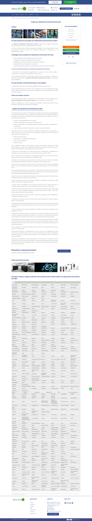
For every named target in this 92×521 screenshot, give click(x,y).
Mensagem (71, 37)
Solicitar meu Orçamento (71, 47)
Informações (31, 14)
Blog (26, 14)
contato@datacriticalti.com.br (54, 511)
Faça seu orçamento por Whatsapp (70, 2)
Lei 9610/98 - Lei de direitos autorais (19, 494)
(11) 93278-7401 (51, 509)
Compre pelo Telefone (71, 53)
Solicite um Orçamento (66, 8)
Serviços (22, 14)
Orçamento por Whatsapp (71, 50)
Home (13, 14)
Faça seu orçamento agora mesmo (55, 2)
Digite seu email (71, 29)
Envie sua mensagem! (53, 514)
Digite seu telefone (71, 33)
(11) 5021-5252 (50, 508)
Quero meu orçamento (64, 251)
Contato (37, 14)
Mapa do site (33, 513)
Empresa (17, 14)
